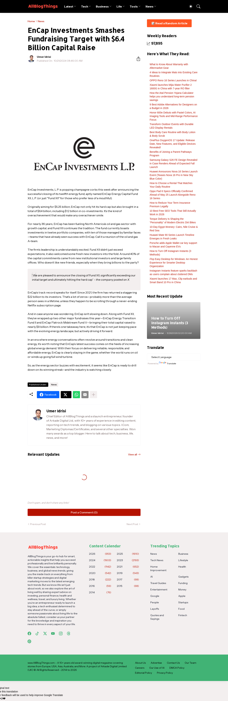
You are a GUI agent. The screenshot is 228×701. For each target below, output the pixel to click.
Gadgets (183, 576)
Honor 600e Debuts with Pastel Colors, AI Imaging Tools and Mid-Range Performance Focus (174, 116)
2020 (100, 573)
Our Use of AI (156, 667)
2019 (128, 573)
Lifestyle (183, 560)
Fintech (182, 615)
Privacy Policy (165, 672)
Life (119, 6)
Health (182, 566)
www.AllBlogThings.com (41, 662)
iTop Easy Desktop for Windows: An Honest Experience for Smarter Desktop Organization (174, 263)
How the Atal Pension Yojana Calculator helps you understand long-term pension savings (172, 96)
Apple (181, 596)
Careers (139, 667)
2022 (100, 566)
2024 (100, 560)
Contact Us (173, 662)
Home (31, 21)
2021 (128, 566)
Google (154, 596)
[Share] (137, 58)
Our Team (190, 662)
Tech (84, 6)
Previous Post (38, 524)
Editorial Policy (143, 672)
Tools (134, 6)
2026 (100, 554)
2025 (128, 554)
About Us (140, 662)
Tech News (156, 560)
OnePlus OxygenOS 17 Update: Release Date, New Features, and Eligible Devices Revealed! (173, 144)
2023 (128, 560)
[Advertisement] (84, 92)
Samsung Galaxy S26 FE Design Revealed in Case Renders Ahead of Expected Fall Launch (173, 163)
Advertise (156, 662)
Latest (68, 6)
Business (102, 6)
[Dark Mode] (189, 6)
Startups (183, 602)
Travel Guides (158, 583)
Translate (167, 363)
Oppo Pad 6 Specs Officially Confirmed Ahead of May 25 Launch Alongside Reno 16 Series (173, 195)
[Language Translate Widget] (173, 357)
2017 (128, 579)
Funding (183, 583)
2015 (128, 586)
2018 (100, 579)
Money (182, 589)
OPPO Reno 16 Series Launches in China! (173, 80)
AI (151, 576)
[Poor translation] (3, 698)
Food (181, 608)
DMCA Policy (176, 667)
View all (132, 454)
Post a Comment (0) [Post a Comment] (84, 512)
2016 (100, 586)
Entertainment (158, 589)
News (149, 6)
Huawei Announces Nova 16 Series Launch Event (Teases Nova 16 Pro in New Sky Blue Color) (174, 175)
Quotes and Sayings (157, 617)
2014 (100, 592)
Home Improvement (158, 568)
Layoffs (154, 608)
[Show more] (93, 394)
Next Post (132, 524)
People (154, 602)
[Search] (196, 6)
